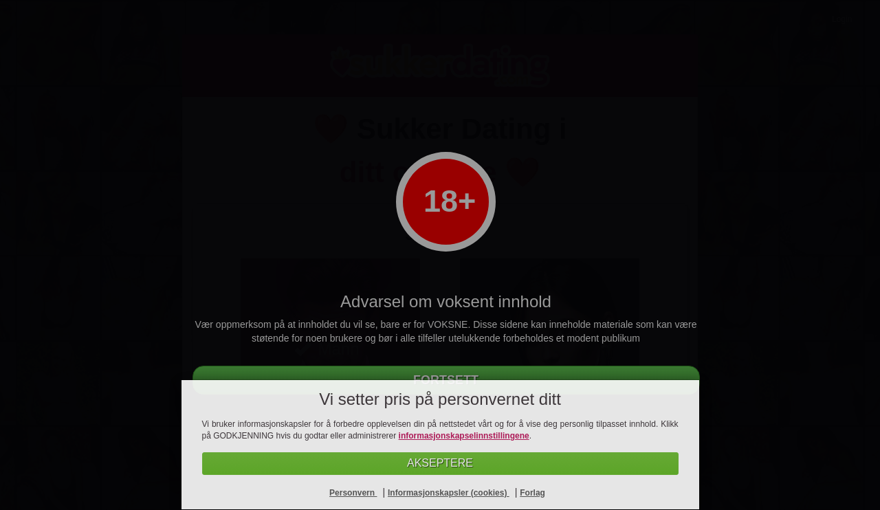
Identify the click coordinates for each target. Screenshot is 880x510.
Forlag (532, 493)
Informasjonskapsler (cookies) (448, 493)
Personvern (353, 493)
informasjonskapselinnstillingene (464, 436)
